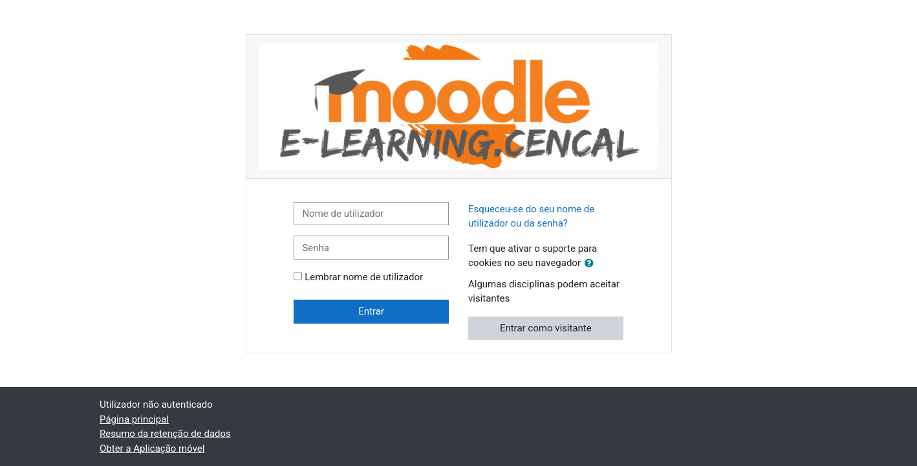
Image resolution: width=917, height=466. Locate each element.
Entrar (371, 311)
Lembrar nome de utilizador (364, 277)
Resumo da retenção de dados (165, 433)
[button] (591, 264)
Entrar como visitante (546, 328)
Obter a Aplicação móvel (152, 448)
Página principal (134, 419)
